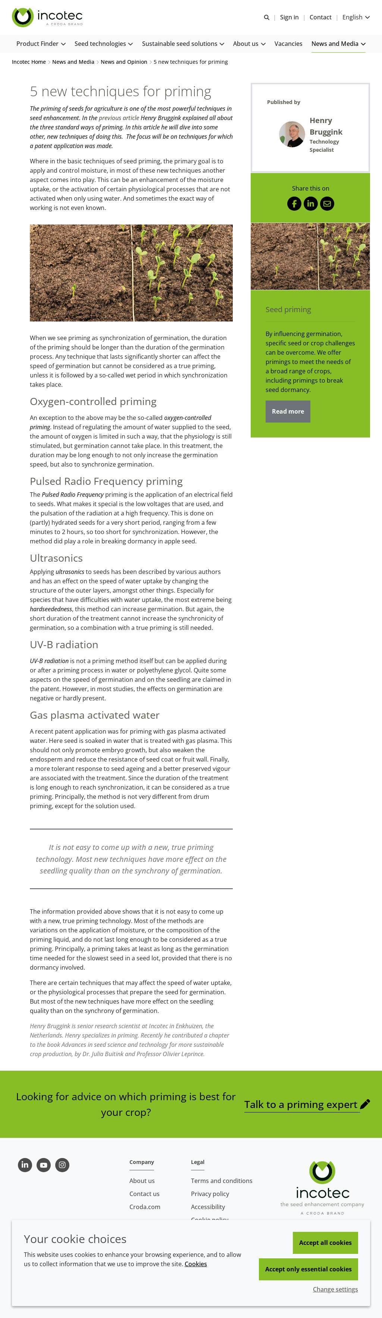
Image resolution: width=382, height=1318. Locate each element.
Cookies (196, 1264)
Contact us (144, 1194)
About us (142, 1181)
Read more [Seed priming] (288, 413)
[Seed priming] (310, 258)
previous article (119, 120)
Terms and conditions (222, 1181)
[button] (40, 45)
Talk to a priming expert (302, 1106)
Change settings (335, 1289)
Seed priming (288, 311)
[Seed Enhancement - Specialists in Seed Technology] (48, 18)
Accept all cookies (325, 1243)
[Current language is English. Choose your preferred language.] (356, 17)
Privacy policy (210, 1194)
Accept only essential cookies (308, 1269)
